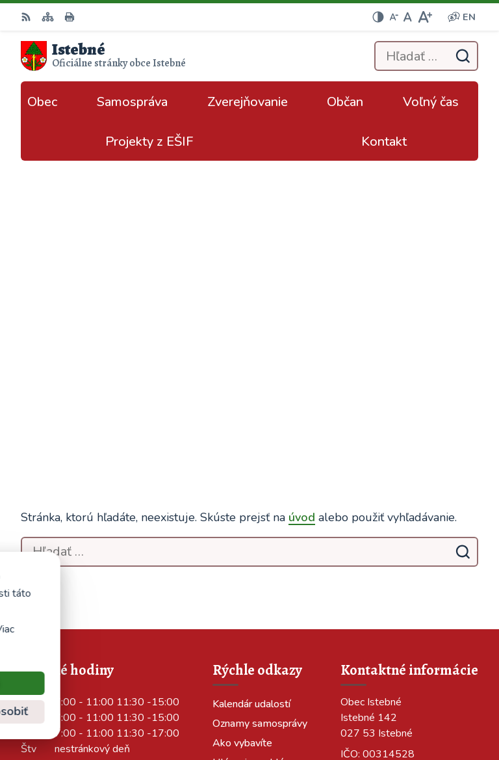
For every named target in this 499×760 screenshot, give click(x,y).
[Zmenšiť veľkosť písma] (394, 17)
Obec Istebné (446, 706)
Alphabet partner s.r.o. (424, 689)
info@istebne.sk (378, 521)
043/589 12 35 (377, 505)
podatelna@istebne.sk (393, 537)
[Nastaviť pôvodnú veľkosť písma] (408, 17)
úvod (301, 233)
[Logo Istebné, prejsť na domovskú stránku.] (103, 56)
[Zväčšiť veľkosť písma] (425, 17)
